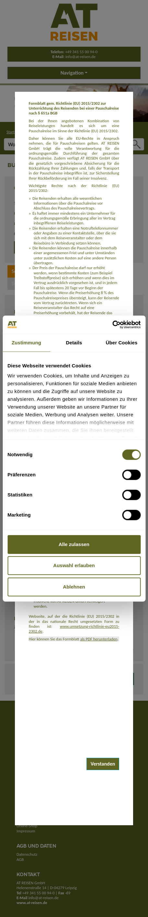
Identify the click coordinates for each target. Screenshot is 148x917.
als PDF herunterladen (99, 639)
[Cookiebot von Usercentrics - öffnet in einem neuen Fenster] (112, 324)
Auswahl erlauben (74, 565)
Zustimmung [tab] (26, 342)
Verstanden (103, 764)
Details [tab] (74, 342)
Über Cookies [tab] (122, 342)
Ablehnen (74, 587)
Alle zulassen (74, 544)
